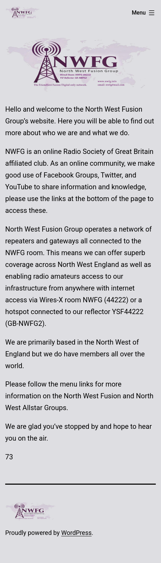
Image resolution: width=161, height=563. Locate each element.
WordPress (76, 532)
